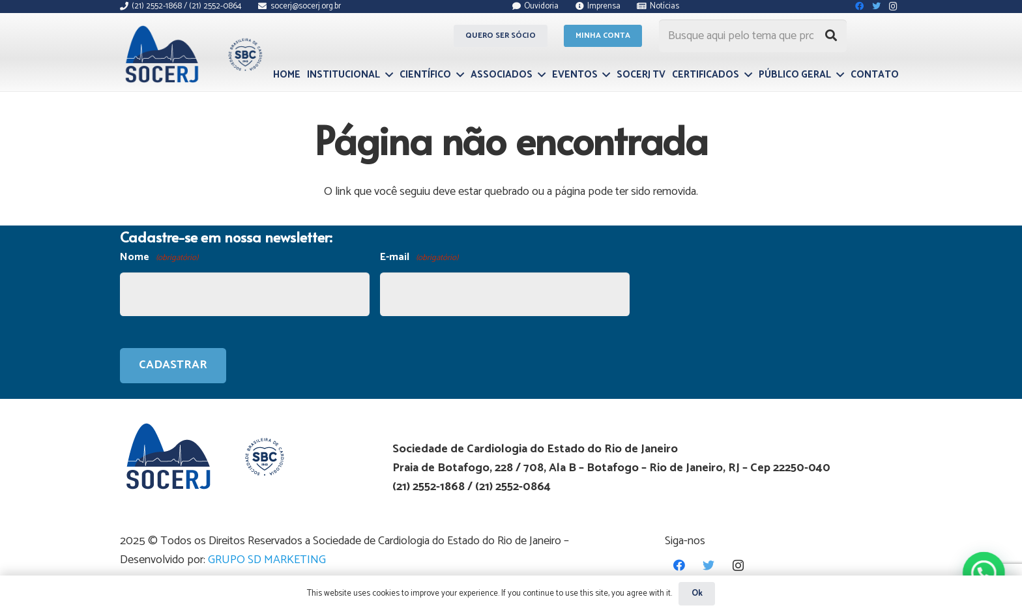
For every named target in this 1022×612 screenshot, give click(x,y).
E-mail (419, 257)
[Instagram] (738, 565)
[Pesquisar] (831, 36)
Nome (159, 257)
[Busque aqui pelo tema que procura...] (753, 36)
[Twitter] (708, 565)
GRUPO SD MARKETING (267, 560)
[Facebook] (679, 565)
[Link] (192, 54)
